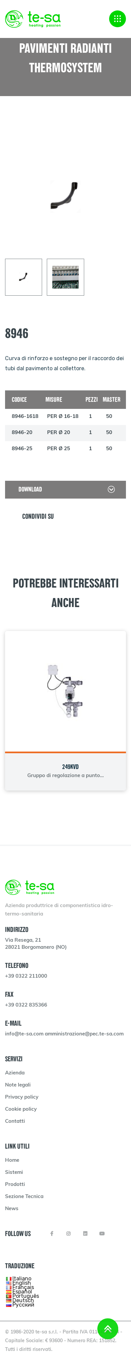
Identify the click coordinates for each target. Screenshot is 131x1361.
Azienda (15, 1073)
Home (12, 1160)
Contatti (15, 1121)
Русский (23, 1305)
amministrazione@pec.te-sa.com (84, 1034)
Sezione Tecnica (24, 1196)
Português (25, 1296)
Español (22, 1291)
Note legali (18, 1085)
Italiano (21, 1278)
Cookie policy (21, 1109)
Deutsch (23, 1300)
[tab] (23, 277)
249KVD (70, 767)
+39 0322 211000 (26, 976)
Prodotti (15, 1184)
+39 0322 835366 (26, 1005)
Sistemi (14, 1172)
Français (23, 1287)
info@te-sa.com (25, 1034)
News (12, 1208)
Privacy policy (21, 1097)
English (21, 1283)
